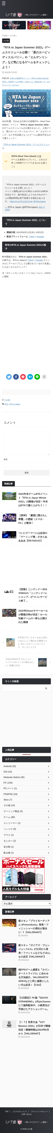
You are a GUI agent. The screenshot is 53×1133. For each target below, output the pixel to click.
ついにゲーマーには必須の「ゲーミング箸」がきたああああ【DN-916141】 (32, 537)
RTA (6, 404)
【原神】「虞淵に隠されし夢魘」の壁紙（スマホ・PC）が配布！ (32, 519)
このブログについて (19, 1112)
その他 (7, 400)
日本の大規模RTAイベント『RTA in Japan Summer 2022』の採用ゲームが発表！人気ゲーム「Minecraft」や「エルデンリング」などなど (26, 81)
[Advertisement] (26, 341)
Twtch (31, 236)
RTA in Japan (14, 404)
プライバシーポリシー (39, 1112)
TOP (6, 1112)
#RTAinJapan (39, 201)
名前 (5, 459)
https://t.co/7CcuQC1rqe (21, 201)
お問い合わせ (26, 1114)
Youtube (40, 236)
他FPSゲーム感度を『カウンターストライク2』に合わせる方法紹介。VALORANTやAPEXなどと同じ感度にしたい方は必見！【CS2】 (33, 977)
